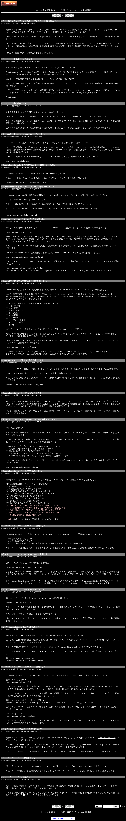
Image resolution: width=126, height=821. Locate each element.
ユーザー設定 (79, 10)
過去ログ (70, 10)
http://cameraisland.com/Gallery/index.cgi (21, 215)
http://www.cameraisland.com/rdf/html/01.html (23, 347)
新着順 (49, 10)
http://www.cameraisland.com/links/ (19, 232)
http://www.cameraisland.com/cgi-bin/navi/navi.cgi (24, 268)
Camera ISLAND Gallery (32, 178)
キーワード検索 (59, 10)
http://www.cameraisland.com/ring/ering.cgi (22, 467)
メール (66, 128)
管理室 (88, 10)
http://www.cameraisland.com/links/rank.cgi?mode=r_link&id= (29, 703)
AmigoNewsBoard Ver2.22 (63, 818)
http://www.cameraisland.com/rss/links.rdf (21, 716)
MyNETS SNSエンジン (40, 79)
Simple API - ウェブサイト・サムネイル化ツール (63, 271)
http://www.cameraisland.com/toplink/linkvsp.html (24, 385)
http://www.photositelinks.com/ (17, 161)
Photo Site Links (93, 90)
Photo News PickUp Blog (82, 766)
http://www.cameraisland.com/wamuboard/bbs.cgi (24, 257)
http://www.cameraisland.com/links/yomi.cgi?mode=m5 (26, 182)
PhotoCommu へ (12, 97)
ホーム (38, 10)
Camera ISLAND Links (106, 738)
